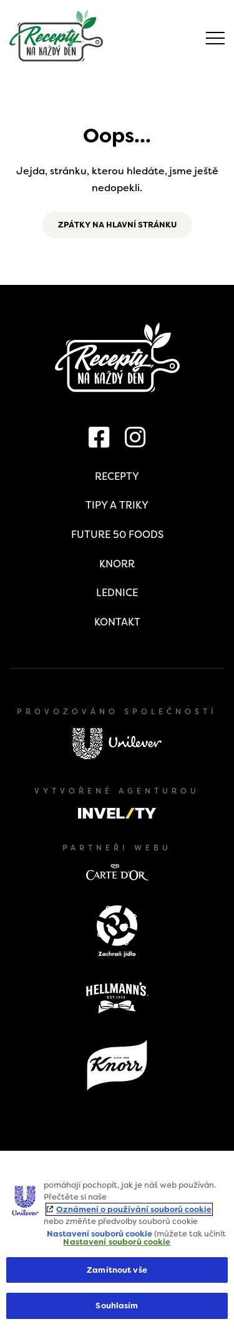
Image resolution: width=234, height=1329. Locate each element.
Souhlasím (116, 1305)
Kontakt (117, 622)
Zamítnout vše (117, 1270)
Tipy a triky (117, 505)
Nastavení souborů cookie (99, 1233)
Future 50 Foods (117, 534)
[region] (117, 1239)
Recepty (117, 476)
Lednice (117, 592)
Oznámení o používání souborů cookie (134, 1209)
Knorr (117, 563)
